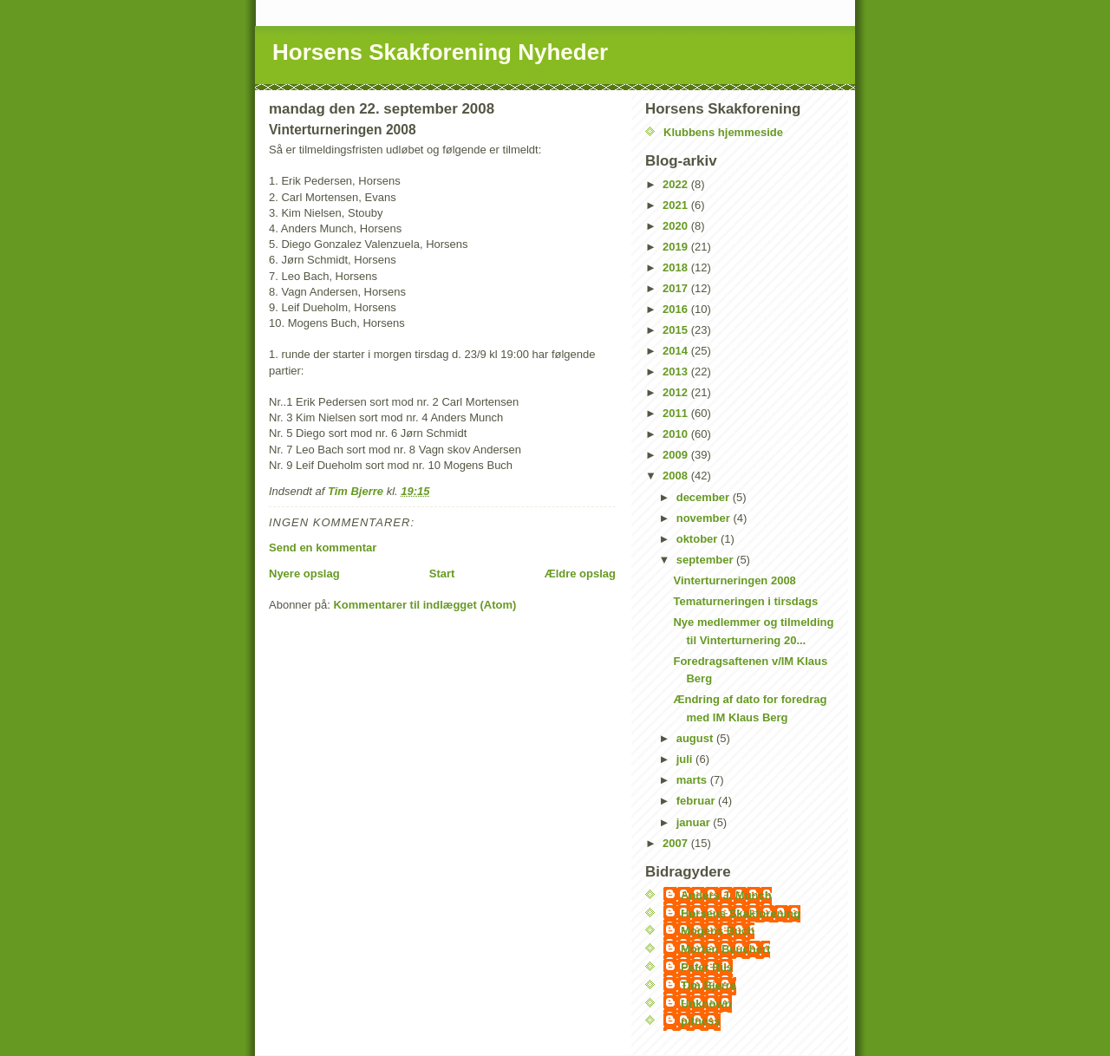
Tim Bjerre (708, 985)
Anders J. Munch (726, 895)
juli (685, 759)
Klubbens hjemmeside (723, 132)
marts (693, 779)
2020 (677, 225)
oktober (698, 538)
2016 (677, 309)
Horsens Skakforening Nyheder (440, 52)
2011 (677, 413)
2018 (677, 267)
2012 (677, 392)
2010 (677, 433)
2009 (677, 454)
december (704, 497)
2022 (677, 184)
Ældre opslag (580, 573)
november (705, 518)
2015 (677, 329)
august (696, 738)
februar (697, 800)
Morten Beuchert (725, 948)
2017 (677, 288)
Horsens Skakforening (740, 913)
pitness (701, 1020)
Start (442, 573)
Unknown (706, 1003)
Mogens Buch (717, 930)
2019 (677, 246)
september (706, 559)
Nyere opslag (304, 573)
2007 (677, 843)
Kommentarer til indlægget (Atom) (424, 604)
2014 (677, 350)
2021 (677, 205)
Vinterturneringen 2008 (734, 580)
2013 (677, 371)
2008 (677, 475)
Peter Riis (707, 967)
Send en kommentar (322, 547)
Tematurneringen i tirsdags (745, 601)
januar (695, 822)
